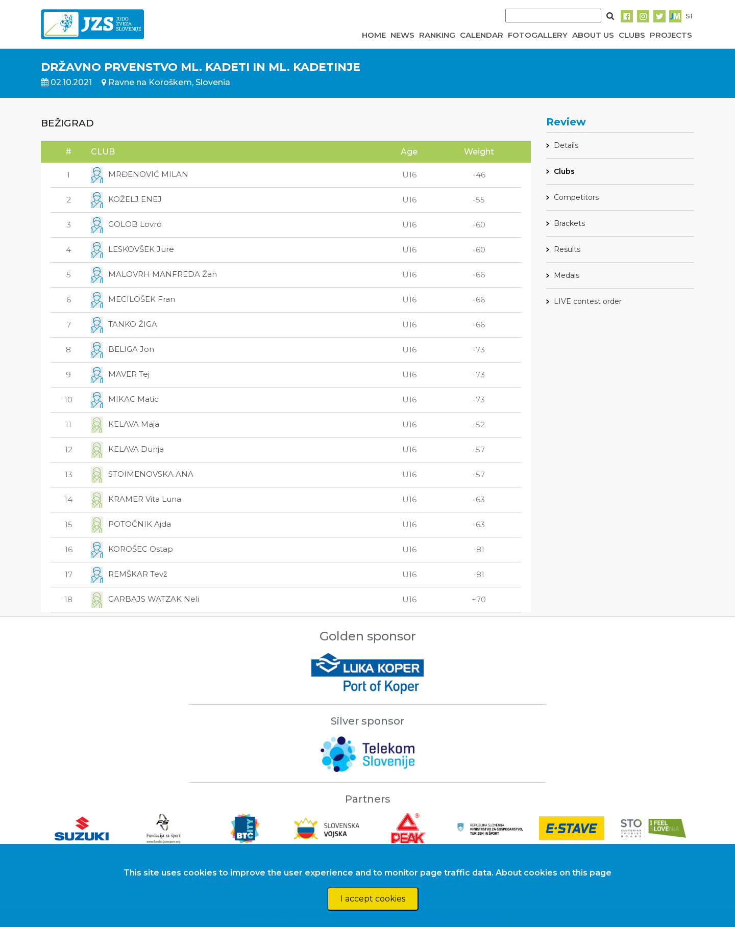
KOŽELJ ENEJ (126, 199)
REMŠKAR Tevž (129, 574)
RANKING (437, 35)
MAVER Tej (120, 374)
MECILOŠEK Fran (133, 299)
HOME (374, 35)
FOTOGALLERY (538, 35)
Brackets (569, 223)
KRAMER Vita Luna (136, 499)
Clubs (564, 171)
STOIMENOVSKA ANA (142, 474)
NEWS (402, 35)
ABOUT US (593, 35)
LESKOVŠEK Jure (132, 249)
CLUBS (632, 35)
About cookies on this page (553, 873)
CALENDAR (481, 35)
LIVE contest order (588, 301)
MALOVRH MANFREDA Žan (154, 274)
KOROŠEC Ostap (132, 549)
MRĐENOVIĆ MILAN (139, 174)
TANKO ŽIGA (124, 324)
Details (566, 145)
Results (567, 249)
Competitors (576, 197)
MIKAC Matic (125, 399)
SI (688, 16)
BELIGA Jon (122, 349)
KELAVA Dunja (127, 449)
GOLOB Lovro (126, 224)
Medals (566, 275)
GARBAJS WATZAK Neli (145, 599)
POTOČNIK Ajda (131, 524)
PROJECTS (671, 35)
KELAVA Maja (125, 424)
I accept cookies (372, 899)
